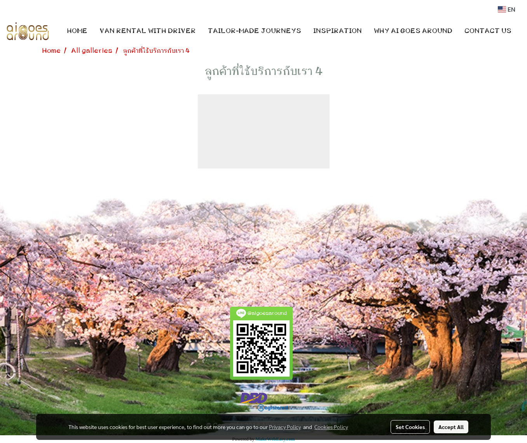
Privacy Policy (285, 426)
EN (506, 9)
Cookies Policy (331, 426)
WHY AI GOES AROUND (413, 31)
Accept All (451, 426)
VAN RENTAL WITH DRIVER (147, 31)
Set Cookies (410, 426)
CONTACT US (487, 31)
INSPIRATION (337, 31)
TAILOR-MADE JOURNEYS (254, 31)
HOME (77, 31)
